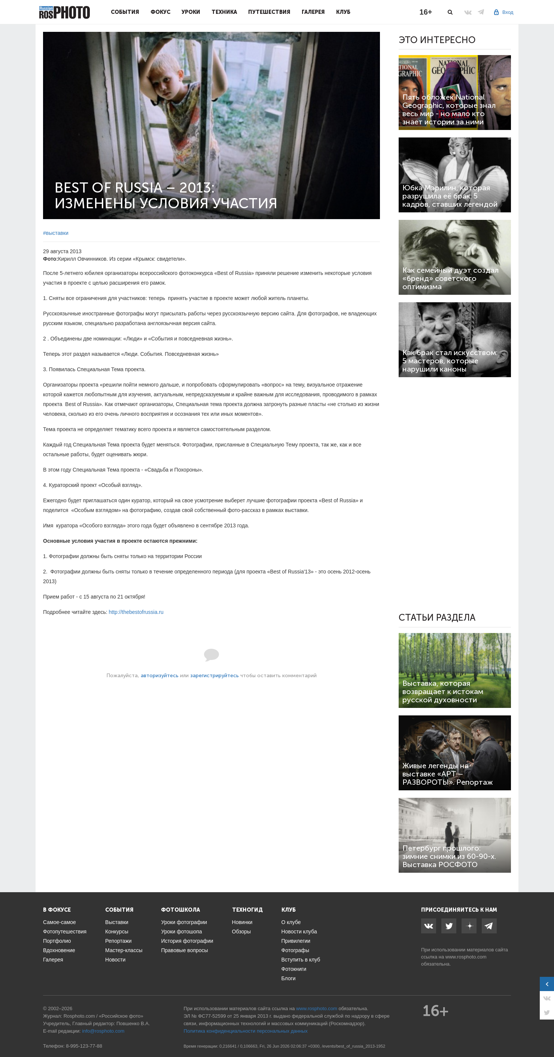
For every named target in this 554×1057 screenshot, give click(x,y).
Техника (224, 12)
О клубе (291, 922)
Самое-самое (59, 922)
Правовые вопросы (184, 950)
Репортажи (118, 941)
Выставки (116, 922)
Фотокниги (294, 969)
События (125, 12)
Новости (115, 960)
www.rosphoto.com (466, 957)
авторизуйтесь (160, 675)
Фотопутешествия (64, 932)
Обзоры (241, 932)
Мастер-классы (123, 950)
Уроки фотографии (184, 922)
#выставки (56, 233)
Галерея (313, 12)
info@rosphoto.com (103, 1031)
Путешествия (269, 12)
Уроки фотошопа (181, 932)
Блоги (288, 978)
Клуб (343, 12)
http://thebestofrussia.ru (136, 612)
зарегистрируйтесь (214, 675)
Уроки (191, 12)
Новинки (242, 922)
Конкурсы (116, 932)
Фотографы (295, 950)
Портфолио (57, 941)
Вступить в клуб (300, 960)
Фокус (160, 12)
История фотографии (187, 941)
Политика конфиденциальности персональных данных (246, 1031)
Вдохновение (59, 950)
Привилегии (296, 941)
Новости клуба (299, 932)
